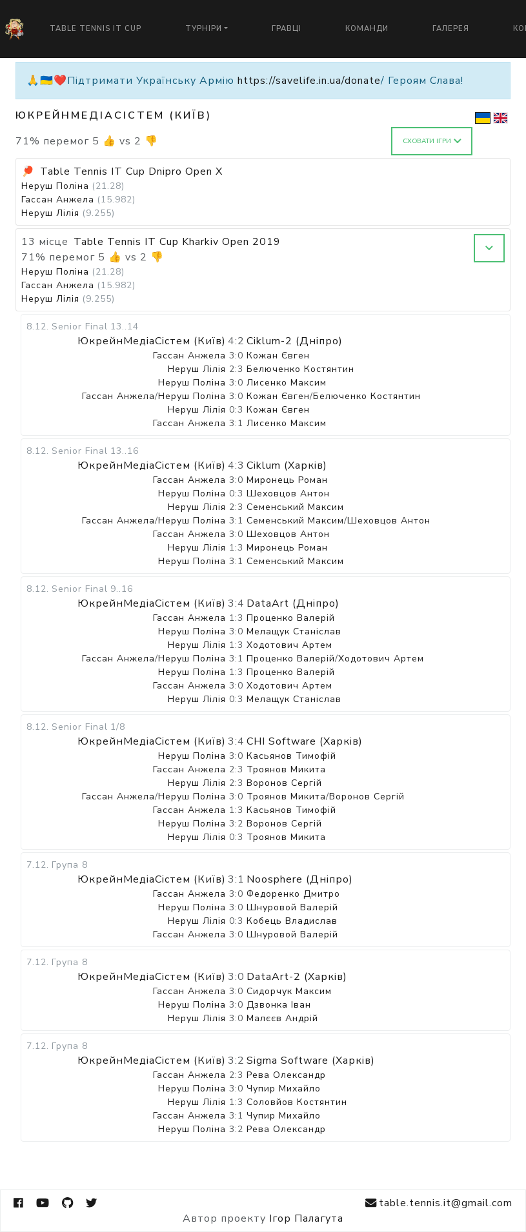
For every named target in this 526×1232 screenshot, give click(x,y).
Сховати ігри (432, 141)
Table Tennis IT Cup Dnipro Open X (131, 171)
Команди (367, 29)
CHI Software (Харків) (305, 741)
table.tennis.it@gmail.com (438, 1203)
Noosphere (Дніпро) (300, 879)
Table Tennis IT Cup (95, 29)
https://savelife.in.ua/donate (309, 80)
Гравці (286, 29)
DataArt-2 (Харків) (297, 977)
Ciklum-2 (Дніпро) (295, 341)
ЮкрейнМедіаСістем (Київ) (151, 341)
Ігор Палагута (306, 1218)
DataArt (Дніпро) (293, 603)
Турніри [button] (203, 29)
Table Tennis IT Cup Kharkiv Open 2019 (177, 242)
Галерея (450, 29)
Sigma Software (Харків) (311, 1060)
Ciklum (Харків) (287, 465)
